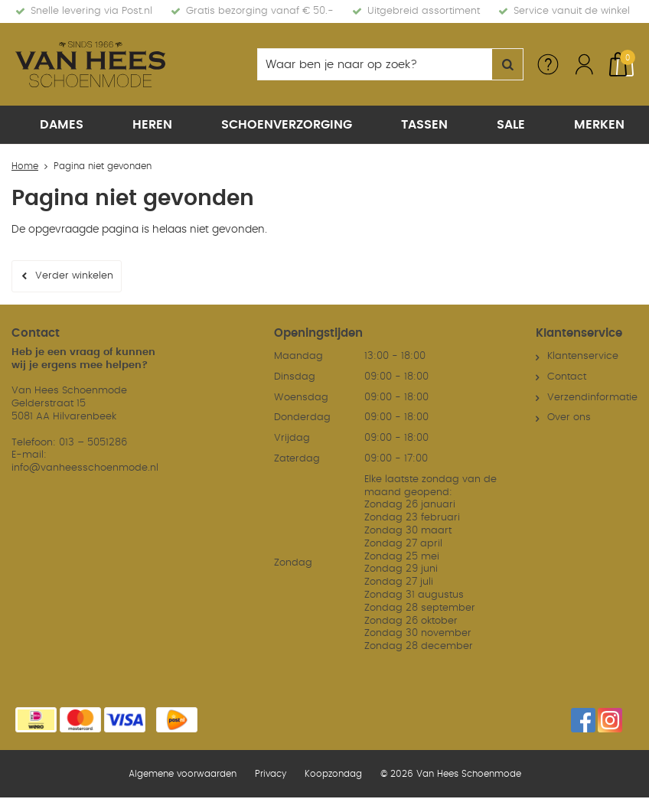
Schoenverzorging (286, 125)
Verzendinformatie (592, 397)
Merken (599, 125)
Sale (511, 125)
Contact (566, 376)
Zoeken (507, 64)
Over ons (569, 417)
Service (548, 64)
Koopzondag (333, 773)
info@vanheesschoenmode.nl (84, 467)
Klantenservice (582, 355)
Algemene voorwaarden (182, 773)
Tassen (424, 125)
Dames (61, 125)
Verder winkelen (74, 276)
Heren (152, 125)
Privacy (270, 773)
